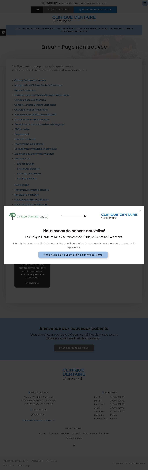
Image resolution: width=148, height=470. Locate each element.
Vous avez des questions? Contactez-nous (73, 255)
